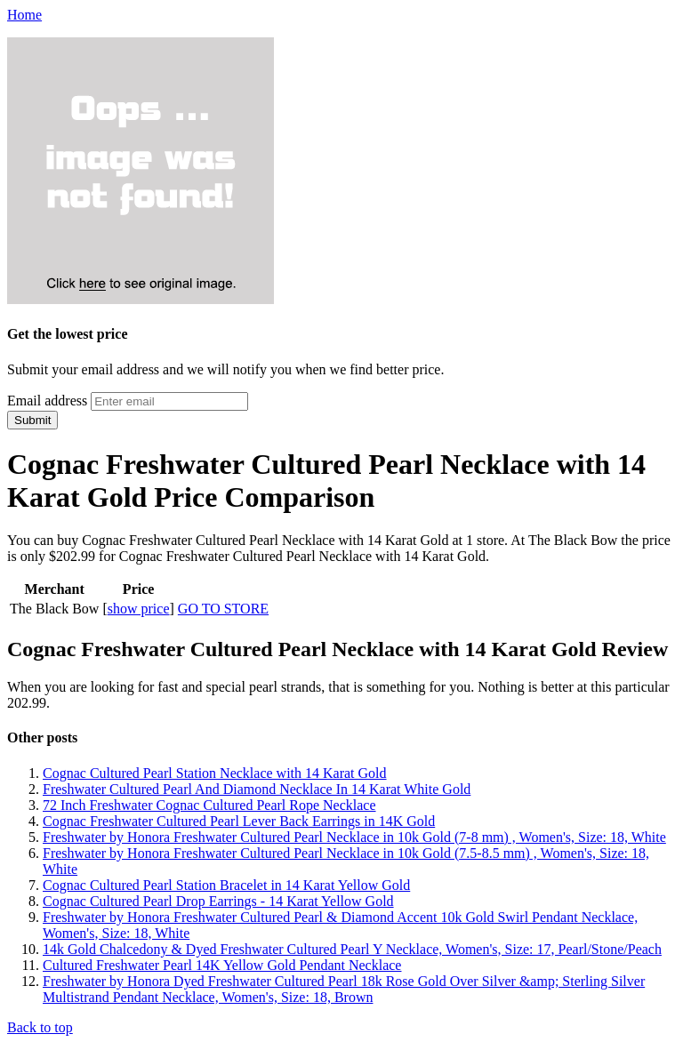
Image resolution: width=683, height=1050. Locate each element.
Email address (47, 400)
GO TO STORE (223, 608)
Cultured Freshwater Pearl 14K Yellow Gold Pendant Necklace (222, 965)
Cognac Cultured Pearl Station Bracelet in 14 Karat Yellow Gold (226, 885)
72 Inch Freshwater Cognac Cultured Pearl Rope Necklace (209, 805)
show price (139, 608)
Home (24, 14)
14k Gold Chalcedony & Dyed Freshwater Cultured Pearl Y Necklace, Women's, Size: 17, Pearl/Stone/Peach (352, 949)
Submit (32, 420)
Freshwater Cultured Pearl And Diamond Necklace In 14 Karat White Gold (256, 789)
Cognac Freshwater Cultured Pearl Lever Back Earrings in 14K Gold (239, 821)
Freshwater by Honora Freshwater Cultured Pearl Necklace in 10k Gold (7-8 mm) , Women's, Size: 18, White (354, 837)
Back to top (40, 1027)
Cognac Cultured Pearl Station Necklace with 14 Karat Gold (215, 773)
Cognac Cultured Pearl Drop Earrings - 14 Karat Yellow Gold (218, 901)
